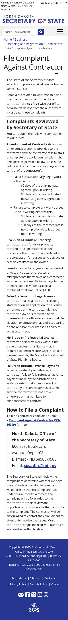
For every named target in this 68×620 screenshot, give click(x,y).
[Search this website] (41, 32)
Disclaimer (50, 578)
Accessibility (19, 578)
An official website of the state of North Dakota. (18, 6)
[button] (21, 595)
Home (8, 39)
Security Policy (38, 584)
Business (21, 39)
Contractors (54, 44)
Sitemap (35, 578)
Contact (56, 584)
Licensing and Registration (25, 44)
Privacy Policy (18, 584)
